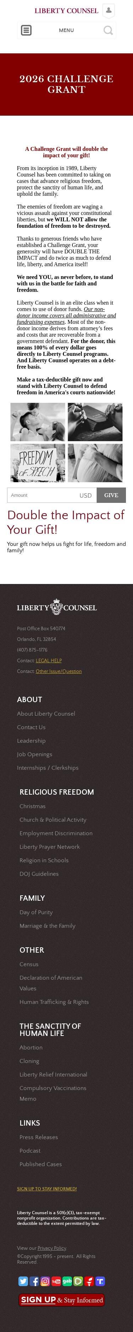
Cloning (29, 1061)
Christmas (33, 806)
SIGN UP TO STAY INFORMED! (47, 1189)
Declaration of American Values (51, 983)
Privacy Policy (52, 1248)
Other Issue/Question (59, 671)
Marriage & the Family (48, 926)
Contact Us (31, 727)
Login (107, 6)
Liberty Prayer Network (50, 847)
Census (29, 964)
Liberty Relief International (53, 1075)
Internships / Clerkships (48, 768)
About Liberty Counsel (46, 714)
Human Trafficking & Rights (54, 1002)
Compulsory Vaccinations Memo (53, 1093)
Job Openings (34, 754)
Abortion (31, 1047)
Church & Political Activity (53, 820)
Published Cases (41, 1164)
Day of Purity (36, 912)
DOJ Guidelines (39, 874)
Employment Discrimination (56, 833)
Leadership (31, 741)
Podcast (30, 1151)
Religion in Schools (44, 860)
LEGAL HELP (49, 661)
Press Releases (39, 1137)
